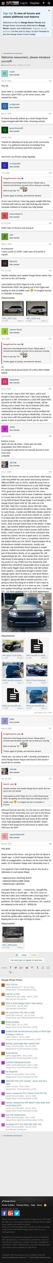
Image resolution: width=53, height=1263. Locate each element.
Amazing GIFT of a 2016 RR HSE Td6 (23, 1124)
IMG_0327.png (9, 318)
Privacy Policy (23, 1205)
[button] (3, 3)
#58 (50, 779)
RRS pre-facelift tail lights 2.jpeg (17, 706)
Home (39, 1205)
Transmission (12, 1053)
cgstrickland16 (17, 834)
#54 (50, 389)
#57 (50, 728)
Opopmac (14, 379)
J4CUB (13, 462)
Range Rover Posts (11, 980)
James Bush (16, 329)
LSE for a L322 (13, 994)
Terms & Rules (8, 1205)
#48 (50, 137)
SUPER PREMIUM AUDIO (18, 1062)
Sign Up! (8, 13)
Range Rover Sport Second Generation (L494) (24, 1018)
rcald (12, 71)
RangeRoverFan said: (12, 178)
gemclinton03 (16, 128)
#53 (50, 339)
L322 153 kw (12, 984)
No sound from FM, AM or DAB (20, 1012)
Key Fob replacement (16, 1115)
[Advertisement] (27, 45)
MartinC (13, 261)
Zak (11, 235)
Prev (24, 955)
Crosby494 (15, 163)
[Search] (49, 3)
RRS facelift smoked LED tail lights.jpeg (20, 680)
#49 (50, 173)
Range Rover (9, 1201)
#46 (50, 81)
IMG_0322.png (33, 318)
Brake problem (12, 1022)
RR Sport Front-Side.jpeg (14, 655)
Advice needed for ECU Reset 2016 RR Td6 (26, 1093)
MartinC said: (8, 784)
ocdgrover (15, 104)
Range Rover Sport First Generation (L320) (23, 1039)
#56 (50, 472)
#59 (50, 844)
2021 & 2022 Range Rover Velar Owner (24, 1003)
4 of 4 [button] (33, 955)
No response (12, 1071)
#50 (50, 223)
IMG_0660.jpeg (9, 945)
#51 (50, 244)
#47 (50, 114)
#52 (50, 271)
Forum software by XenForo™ (26, 1257)
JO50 (12, 427)
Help (33, 1205)
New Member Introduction (16, 999)
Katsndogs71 (16, 214)
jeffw (12, 719)
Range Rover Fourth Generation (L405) (21, 1027)
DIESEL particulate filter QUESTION (22, 1043)
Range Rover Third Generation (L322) (21, 990)
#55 (50, 436)
